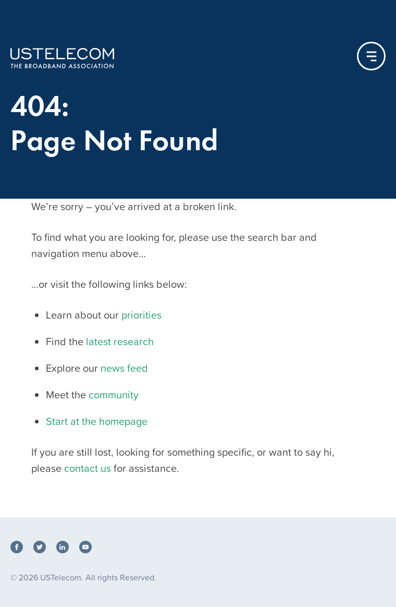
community (114, 395)
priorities (141, 315)
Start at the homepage (96, 421)
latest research (120, 341)
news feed (124, 368)
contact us (87, 468)
